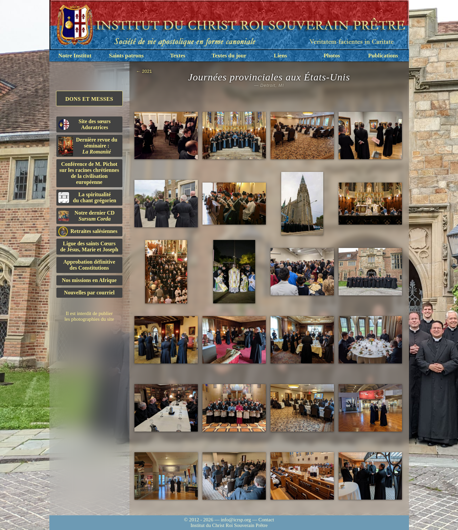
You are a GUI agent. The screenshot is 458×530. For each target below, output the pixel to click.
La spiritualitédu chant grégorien (87, 197)
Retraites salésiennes (87, 231)
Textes (177, 55)
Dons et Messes (89, 99)
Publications (383, 55)
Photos (332, 55)
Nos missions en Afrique (89, 280)
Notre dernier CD (86, 216)
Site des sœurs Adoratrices (84, 124)
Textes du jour (228, 55)
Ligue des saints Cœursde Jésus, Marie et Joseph (89, 246)
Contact (266, 519)
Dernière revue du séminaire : (87, 146)
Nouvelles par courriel (89, 292)
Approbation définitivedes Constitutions (89, 265)
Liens (280, 55)
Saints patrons (126, 55)
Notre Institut (74, 55)
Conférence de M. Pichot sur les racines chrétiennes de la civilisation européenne (89, 173)
